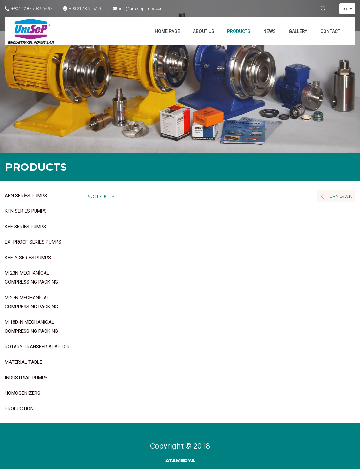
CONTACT (330, 31)
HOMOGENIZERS (22, 395)
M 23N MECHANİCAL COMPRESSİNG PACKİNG (31, 280)
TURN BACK (339, 196)
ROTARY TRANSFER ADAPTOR (37, 349)
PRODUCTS (238, 31)
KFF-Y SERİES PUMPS (28, 260)
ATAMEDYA (180, 461)
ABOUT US (203, 31)
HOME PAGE (167, 31)
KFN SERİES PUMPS (26, 213)
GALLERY (298, 31)
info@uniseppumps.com (141, 8)
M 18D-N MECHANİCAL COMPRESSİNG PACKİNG (31, 329)
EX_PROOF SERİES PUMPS (33, 244)
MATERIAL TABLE (23, 364)
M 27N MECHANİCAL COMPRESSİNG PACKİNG (31, 304)
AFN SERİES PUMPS (26, 198)
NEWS (269, 31)
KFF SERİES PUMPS (25, 229)
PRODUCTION (19, 409)
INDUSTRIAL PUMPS (26, 380)
